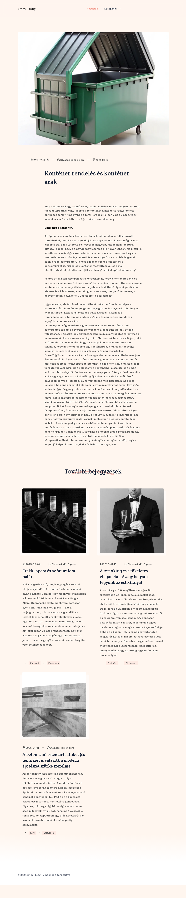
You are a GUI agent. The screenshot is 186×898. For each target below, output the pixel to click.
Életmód (35, 666)
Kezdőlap (92, 11)
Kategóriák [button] (111, 11)
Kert (32, 845)
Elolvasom (54, 666)
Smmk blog (27, 12)
